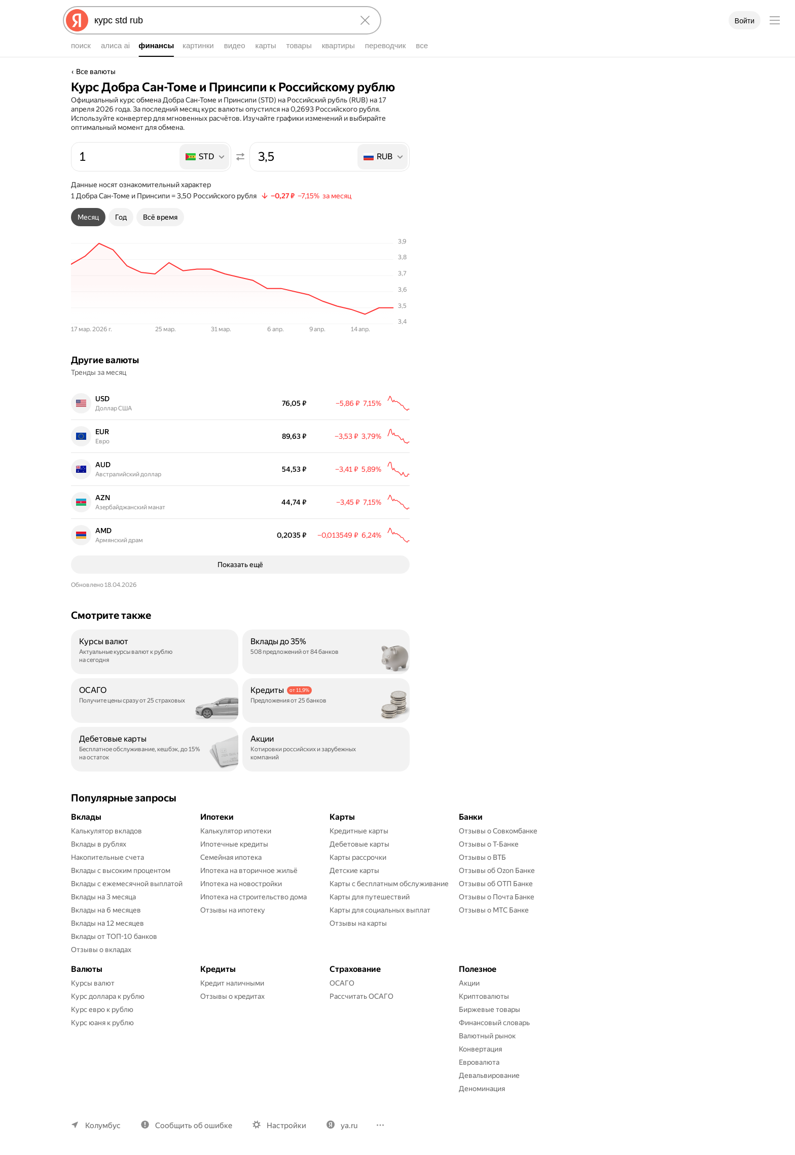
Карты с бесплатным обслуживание (389, 884)
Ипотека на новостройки (241, 884)
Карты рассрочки (358, 857)
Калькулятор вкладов (106, 831)
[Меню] (775, 20)
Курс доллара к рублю (107, 996)
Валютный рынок (487, 1036)
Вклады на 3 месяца (103, 897)
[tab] (88, 217)
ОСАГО (342, 983)
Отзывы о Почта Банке (496, 897)
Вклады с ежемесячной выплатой (127, 884)
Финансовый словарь (494, 1023)
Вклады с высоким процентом (120, 870)
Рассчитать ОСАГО (361, 996)
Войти (744, 21)
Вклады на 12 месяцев (107, 923)
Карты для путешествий (370, 897)
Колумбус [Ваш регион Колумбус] (103, 1125)
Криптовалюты (484, 996)
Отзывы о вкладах (101, 950)
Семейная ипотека (231, 857)
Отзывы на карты (358, 923)
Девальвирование (489, 1075)
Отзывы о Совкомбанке (498, 831)
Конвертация (480, 1049)
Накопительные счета (107, 857)
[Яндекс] (77, 20)
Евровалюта (479, 1062)
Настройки (286, 1125)
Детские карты (354, 870)
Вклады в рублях (98, 844)
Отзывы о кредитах (232, 996)
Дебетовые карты (359, 844)
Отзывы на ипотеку (232, 910)
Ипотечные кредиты (234, 844)
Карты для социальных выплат (380, 910)
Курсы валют (93, 983)
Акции (469, 983)
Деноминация (482, 1088)
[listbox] (205, 157)
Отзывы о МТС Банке (494, 910)
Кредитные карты (359, 831)
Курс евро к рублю (102, 1009)
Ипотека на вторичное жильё (249, 870)
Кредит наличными (232, 983)
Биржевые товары (489, 1009)
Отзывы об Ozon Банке (497, 870)
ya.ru (349, 1125)
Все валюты (96, 71)
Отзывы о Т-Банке (489, 844)
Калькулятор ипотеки (235, 831)
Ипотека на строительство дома (253, 897)
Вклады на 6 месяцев (106, 910)
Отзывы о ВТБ (482, 857)
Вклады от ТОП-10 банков (114, 936)
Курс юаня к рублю (102, 1023)
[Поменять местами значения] (240, 156)
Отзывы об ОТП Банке (496, 884)
